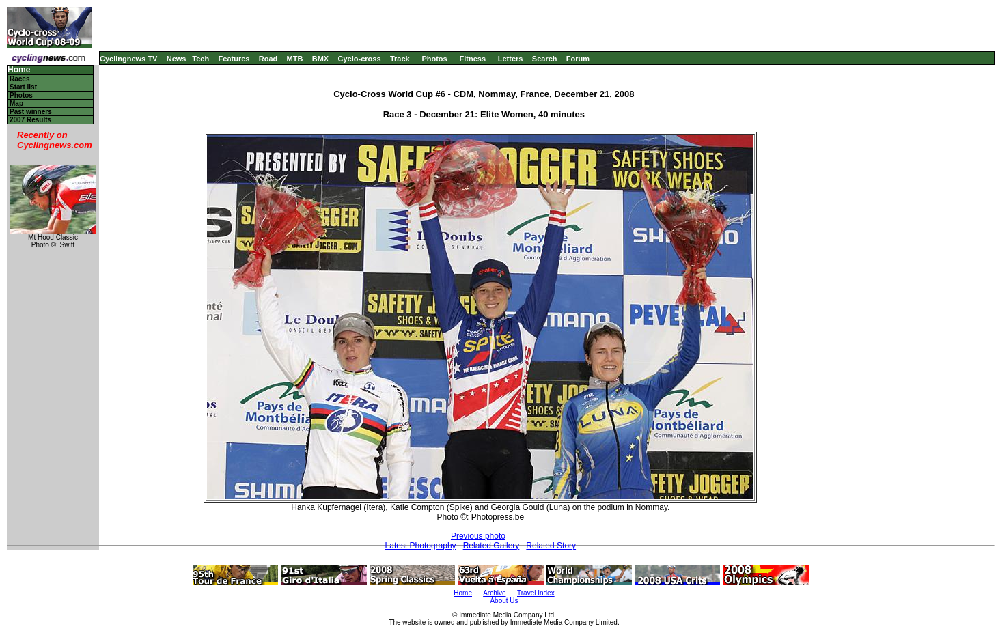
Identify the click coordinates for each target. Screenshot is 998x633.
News (176, 59)
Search (544, 59)
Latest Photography (420, 545)
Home (19, 70)
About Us (504, 600)
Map (16, 103)
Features (234, 59)
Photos (434, 59)
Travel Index (536, 593)
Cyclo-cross (359, 59)
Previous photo (478, 536)
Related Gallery (491, 545)
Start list (23, 87)
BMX (320, 59)
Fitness (472, 59)
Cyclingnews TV (128, 59)
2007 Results (30, 120)
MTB (295, 59)
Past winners (31, 111)
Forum (578, 59)
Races (19, 79)
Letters (510, 59)
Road (268, 59)
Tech (200, 59)
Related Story (551, 545)
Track (400, 59)
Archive (494, 593)
